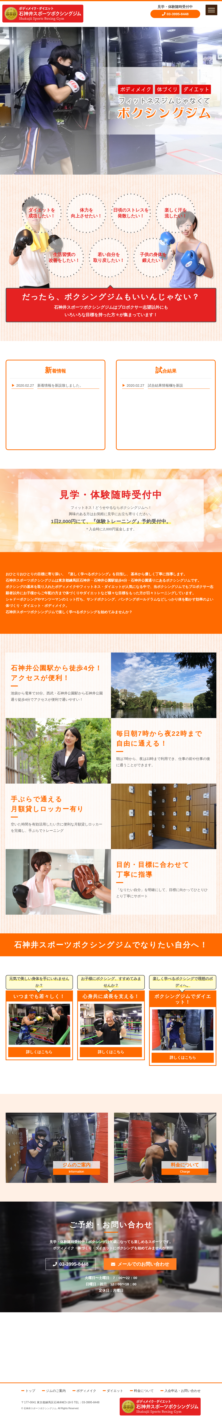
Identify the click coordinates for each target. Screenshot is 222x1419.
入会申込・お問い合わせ (183, 1391)
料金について (144, 1391)
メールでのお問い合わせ (143, 1264)
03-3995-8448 (177, 14)
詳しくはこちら (39, 1052)
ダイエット (115, 1391)
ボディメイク (86, 1391)
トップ (30, 1391)
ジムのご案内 (56, 1391)
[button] (211, 10)
